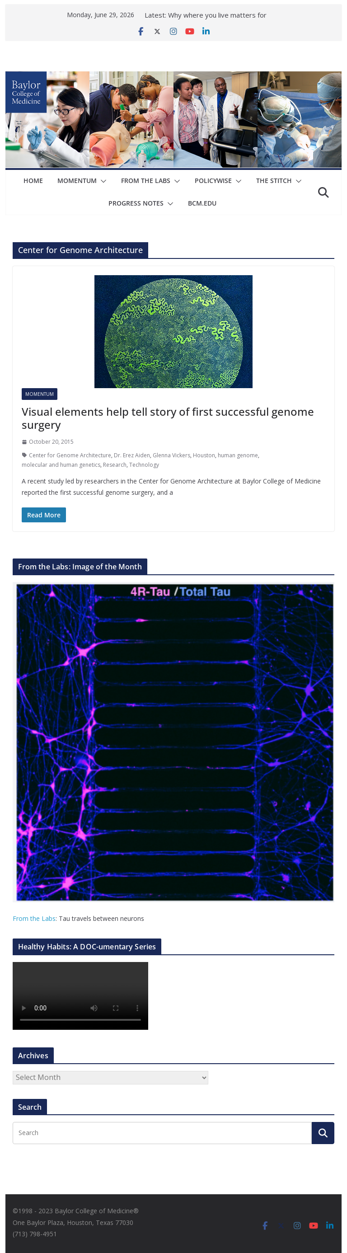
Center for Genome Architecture (70, 455)
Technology (144, 465)
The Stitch (274, 180)
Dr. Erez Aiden (132, 455)
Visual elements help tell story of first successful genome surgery (168, 418)
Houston (204, 455)
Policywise (213, 180)
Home (33, 180)
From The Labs (145, 180)
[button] (102, 181)
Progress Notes (136, 203)
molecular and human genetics (61, 465)
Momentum (77, 180)
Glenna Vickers (171, 455)
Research (115, 465)
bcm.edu (202, 203)
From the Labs (34, 918)
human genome (238, 455)
